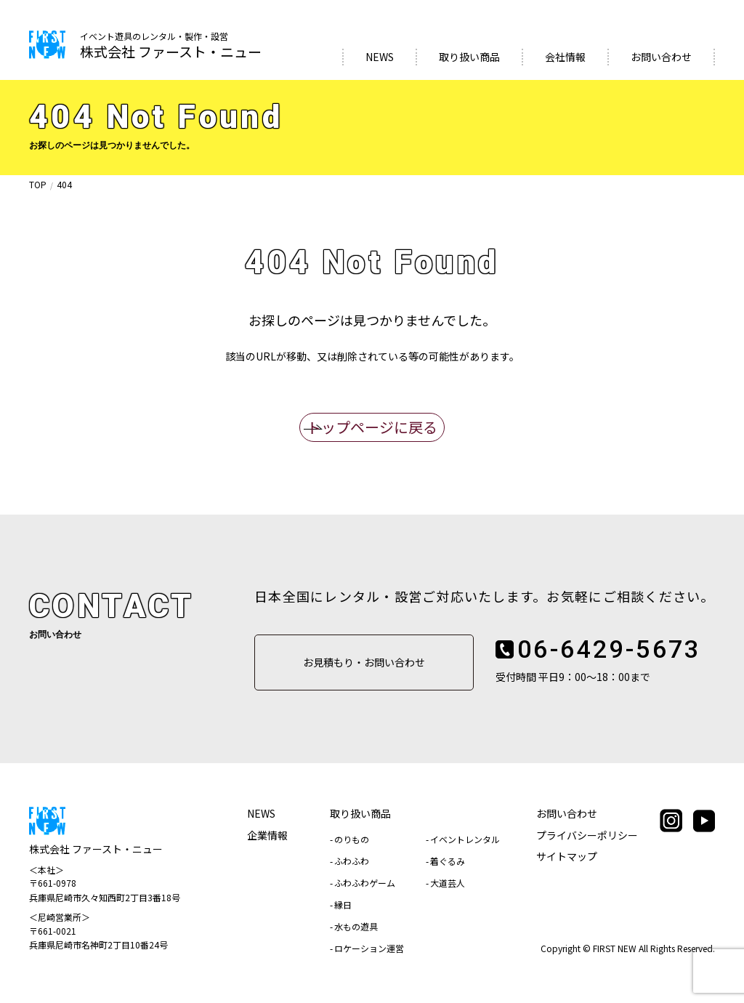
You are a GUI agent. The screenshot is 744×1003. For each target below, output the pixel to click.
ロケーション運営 (369, 948)
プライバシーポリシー (587, 835)
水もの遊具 (356, 926)
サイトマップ (566, 856)
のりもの (351, 839)
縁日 (343, 904)
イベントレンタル (465, 839)
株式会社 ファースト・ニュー (171, 46)
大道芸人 (447, 883)
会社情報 (565, 56)
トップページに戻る (372, 427)
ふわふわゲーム (364, 883)
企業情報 (267, 835)
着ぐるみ (447, 861)
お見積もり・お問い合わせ (364, 662)
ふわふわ (351, 861)
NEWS (379, 56)
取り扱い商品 (469, 56)
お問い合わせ (661, 56)
